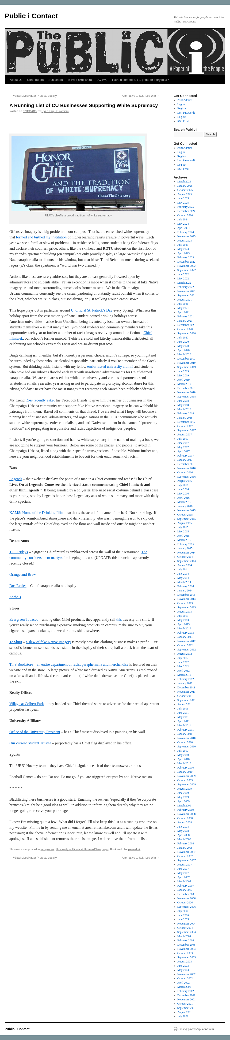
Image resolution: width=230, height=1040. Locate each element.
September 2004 (186, 932)
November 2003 (186, 949)
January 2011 (184, 733)
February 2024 (185, 232)
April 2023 (183, 253)
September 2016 (186, 476)
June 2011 (183, 712)
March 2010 (184, 763)
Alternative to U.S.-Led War (141, 95)
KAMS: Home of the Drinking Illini (36, 513)
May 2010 (183, 755)
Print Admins (184, 100)
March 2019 (184, 384)
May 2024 (183, 223)
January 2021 (184, 320)
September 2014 (186, 561)
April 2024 (183, 228)
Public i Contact (31, 16)
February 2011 (185, 729)
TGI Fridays (18, 552)
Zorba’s (15, 597)
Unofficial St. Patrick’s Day (91, 310)
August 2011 (184, 704)
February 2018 (185, 413)
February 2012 (185, 679)
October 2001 (185, 1003)
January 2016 (184, 506)
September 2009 (186, 784)
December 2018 (186, 388)
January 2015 (184, 548)
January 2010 (184, 771)
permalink (134, 849)
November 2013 (186, 599)
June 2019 (183, 371)
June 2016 (183, 489)
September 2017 (186, 430)
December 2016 (186, 464)
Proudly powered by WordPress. (196, 1029)
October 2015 (185, 514)
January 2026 (184, 185)
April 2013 (183, 624)
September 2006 (186, 906)
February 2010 (185, 767)
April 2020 (183, 350)
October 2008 (185, 818)
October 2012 (185, 645)
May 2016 (183, 493)
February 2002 (185, 991)
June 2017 (183, 443)
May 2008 (183, 830)
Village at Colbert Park (26, 704)
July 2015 (182, 527)
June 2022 (183, 274)
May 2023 (183, 249)
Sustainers (55, 80)
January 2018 (184, 417)
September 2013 (186, 607)
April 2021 (183, 312)
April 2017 (183, 451)
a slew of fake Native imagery (48, 642)
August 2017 (184, 434)
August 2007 (184, 864)
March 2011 (184, 725)
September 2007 (186, 860)
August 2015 (184, 523)
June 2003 (183, 965)
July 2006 (182, 911)
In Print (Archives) (80, 80)
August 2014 (184, 565)
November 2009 (186, 776)
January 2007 (184, 889)
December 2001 (186, 995)
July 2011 (182, 708)
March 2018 (184, 409)
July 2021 (182, 303)
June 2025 (183, 198)
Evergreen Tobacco (23, 619)
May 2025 (183, 202)
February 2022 (185, 287)
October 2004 (185, 927)
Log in (181, 104)
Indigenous (47, 849)
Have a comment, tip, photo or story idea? (140, 80)
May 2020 (183, 346)
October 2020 (185, 329)
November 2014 (186, 552)
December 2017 (186, 421)
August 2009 (184, 788)
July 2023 (182, 244)
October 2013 (185, 603)
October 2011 (185, 696)
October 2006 (185, 902)
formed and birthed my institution (41, 237)
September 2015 (186, 518)
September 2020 (186, 333)
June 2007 (183, 868)
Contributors (35, 80)
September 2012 (186, 649)
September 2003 (186, 957)
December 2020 (186, 325)
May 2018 (183, 405)
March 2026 (184, 181)
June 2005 (183, 919)
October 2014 (185, 556)
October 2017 (185, 426)
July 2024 (182, 219)
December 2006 (186, 894)
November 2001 (186, 999)
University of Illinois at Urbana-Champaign (82, 849)
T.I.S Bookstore (21, 664)
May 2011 (183, 717)
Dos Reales (17, 586)
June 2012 (183, 662)
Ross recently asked (40, 400)
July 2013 (182, 615)
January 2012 (184, 683)
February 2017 (185, 455)
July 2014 (182, 569)
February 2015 (185, 544)
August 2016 (184, 481)
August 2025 (184, 194)
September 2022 (186, 270)
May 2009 (183, 797)
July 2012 (182, 658)
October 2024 (185, 215)
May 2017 (183, 447)
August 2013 (184, 611)
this (119, 619)
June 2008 (183, 826)
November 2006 (186, 898)
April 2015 (183, 535)
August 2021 (184, 299)
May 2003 (183, 970)
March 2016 (184, 502)
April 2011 (183, 721)
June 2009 (183, 793)
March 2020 (184, 354)
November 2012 (186, 641)
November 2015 (186, 510)
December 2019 (186, 358)
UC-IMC (101, 80)
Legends (15, 479)
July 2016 (182, 485)
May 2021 (183, 308)
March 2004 (184, 936)
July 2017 (182, 438)
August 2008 (184, 822)
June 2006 (183, 915)
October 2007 (185, 856)
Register (182, 108)
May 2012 (183, 666)
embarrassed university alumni (110, 366)
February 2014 (185, 586)
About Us (16, 80)
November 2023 (186, 236)
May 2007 (183, 873)
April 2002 (183, 982)
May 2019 (183, 375)
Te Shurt (15, 642)
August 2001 (184, 1012)
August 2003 (184, 961)
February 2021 (185, 316)
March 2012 (184, 674)
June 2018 (183, 400)
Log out (181, 117)
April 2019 (183, 379)
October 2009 (185, 780)
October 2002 (185, 978)
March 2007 (184, 881)
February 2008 (185, 843)
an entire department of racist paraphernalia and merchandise (82, 664)
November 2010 (186, 738)
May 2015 (183, 531)
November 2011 (186, 691)
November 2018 (186, 392)
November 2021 (186, 291)
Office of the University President (34, 732)
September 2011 (186, 700)
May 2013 (183, 620)
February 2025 (185, 206)
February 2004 (185, 940)
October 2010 (185, 742)
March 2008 (184, 839)
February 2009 (185, 809)
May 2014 (183, 577)
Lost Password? (186, 112)
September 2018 (186, 396)
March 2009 (184, 805)
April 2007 (183, 877)
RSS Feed (183, 121)
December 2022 (186, 261)
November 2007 (186, 852)
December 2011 (186, 687)
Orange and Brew (22, 574)
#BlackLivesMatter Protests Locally (33, 95)
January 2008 (184, 847)
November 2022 (186, 265)
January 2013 (184, 637)
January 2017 (184, 459)
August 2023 (184, 240)
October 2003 (185, 953)
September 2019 (186, 367)
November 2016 (186, 468)
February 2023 (185, 257)
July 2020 (182, 337)
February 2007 (185, 885)
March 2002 (184, 986)
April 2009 (183, 801)
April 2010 (183, 759)
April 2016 (183, 497)
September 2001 (186, 1008)
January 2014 (184, 590)
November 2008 (186, 814)
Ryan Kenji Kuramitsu (55, 111)
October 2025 (185, 190)
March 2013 (184, 628)
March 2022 (184, 282)
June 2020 (183, 341)
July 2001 (182, 1016)
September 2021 (186, 295)
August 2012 (184, 653)
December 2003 (186, 944)
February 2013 (185, 632)
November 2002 (186, 974)
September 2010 (186, 746)
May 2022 (183, 278)
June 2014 (183, 573)
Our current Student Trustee (30, 743)
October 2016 (185, 472)
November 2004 (186, 923)
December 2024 (186, 211)
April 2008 (183, 835)
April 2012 (183, 670)
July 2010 (182, 750)
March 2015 (184, 540)
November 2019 (186, 362)
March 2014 (184, 582)
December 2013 (186, 594)
